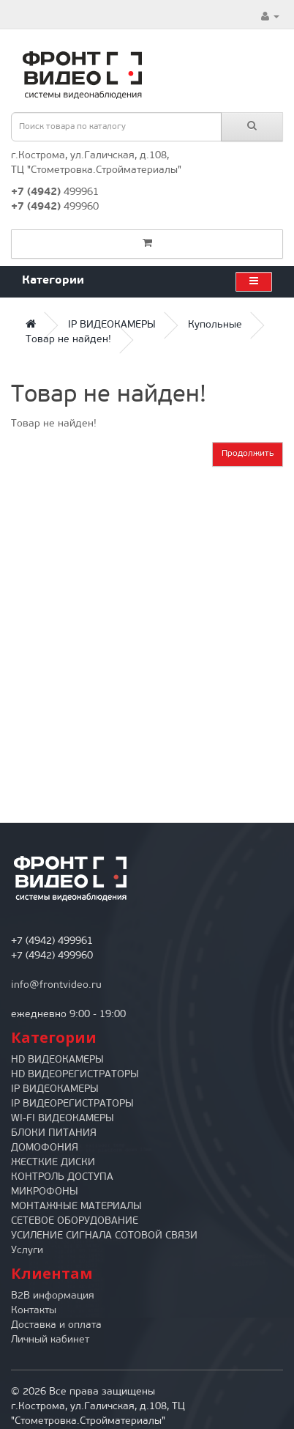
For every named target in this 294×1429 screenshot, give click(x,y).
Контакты (33, 1310)
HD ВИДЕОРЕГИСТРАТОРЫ (75, 1074)
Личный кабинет (50, 1339)
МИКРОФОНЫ (44, 1191)
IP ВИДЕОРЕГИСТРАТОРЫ (72, 1103)
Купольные (215, 325)
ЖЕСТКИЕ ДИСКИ (53, 1162)
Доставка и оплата (56, 1325)
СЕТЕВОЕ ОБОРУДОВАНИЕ (74, 1221)
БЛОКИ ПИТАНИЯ (54, 1133)
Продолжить (248, 453)
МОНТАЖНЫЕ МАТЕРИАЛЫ (76, 1206)
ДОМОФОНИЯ (44, 1147)
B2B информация (52, 1295)
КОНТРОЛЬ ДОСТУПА (62, 1177)
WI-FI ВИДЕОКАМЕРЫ (62, 1118)
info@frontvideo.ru (56, 985)
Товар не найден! (68, 339)
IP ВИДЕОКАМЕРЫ (112, 325)
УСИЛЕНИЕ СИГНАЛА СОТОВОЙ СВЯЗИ (104, 1235)
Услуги (27, 1250)
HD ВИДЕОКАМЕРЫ (57, 1060)
